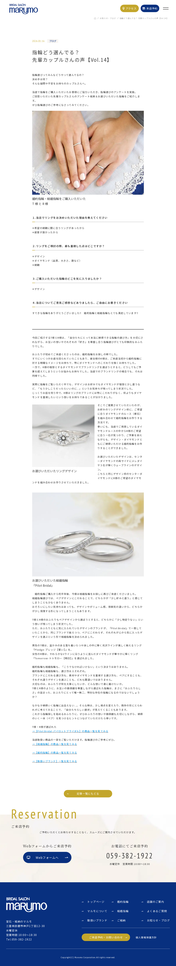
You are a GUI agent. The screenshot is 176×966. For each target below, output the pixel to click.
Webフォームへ (47, 857)
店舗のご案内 (155, 902)
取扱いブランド (97, 920)
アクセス (131, 8)
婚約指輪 (123, 902)
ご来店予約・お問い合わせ (106, 937)
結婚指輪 (123, 911)
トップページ (95, 902)
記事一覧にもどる (88, 793)
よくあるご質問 (157, 911)
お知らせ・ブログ (108, 18)
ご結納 (121, 920)
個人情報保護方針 (146, 937)
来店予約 (151, 8)
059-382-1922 (22, 939)
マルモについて (97, 911)
